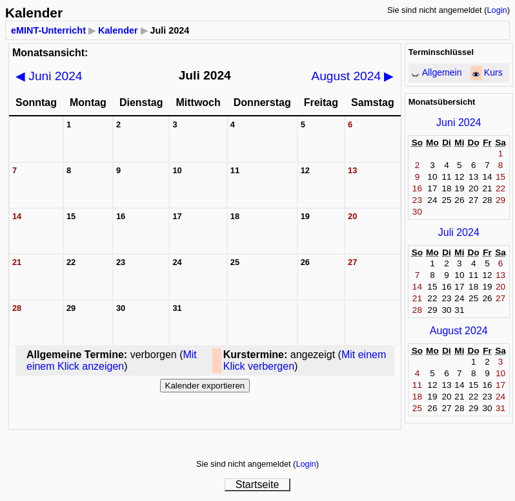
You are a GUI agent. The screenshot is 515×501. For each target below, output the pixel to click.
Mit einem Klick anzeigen (111, 360)
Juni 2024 (49, 76)
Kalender (118, 30)
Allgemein (442, 72)
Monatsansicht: (50, 52)
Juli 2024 (459, 232)
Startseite (257, 484)
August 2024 (352, 76)
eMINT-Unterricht (48, 30)
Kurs (493, 72)
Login (497, 10)
